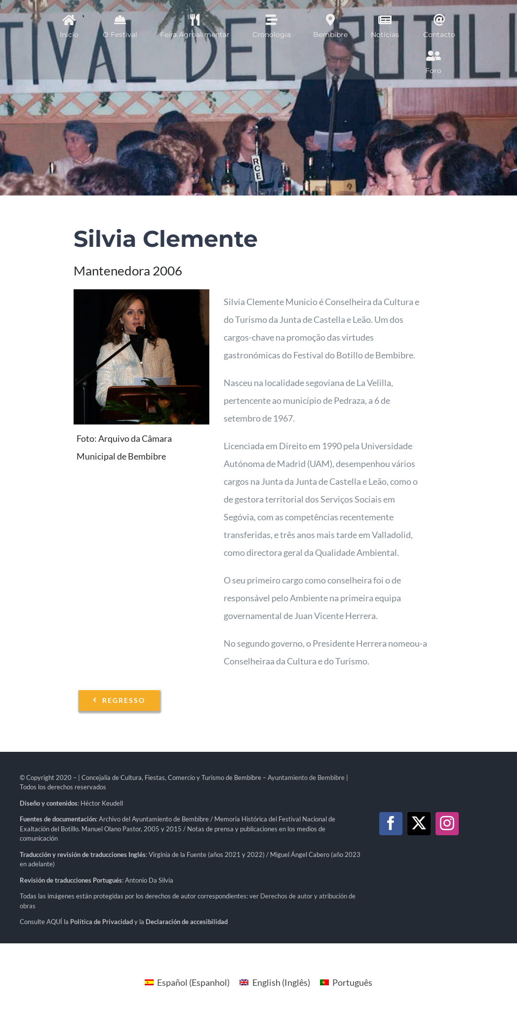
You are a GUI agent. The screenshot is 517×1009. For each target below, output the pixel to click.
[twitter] (419, 823)
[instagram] (447, 823)
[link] (101, 922)
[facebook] (390, 823)
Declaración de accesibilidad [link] (187, 922)
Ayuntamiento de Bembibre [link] (306, 777)
